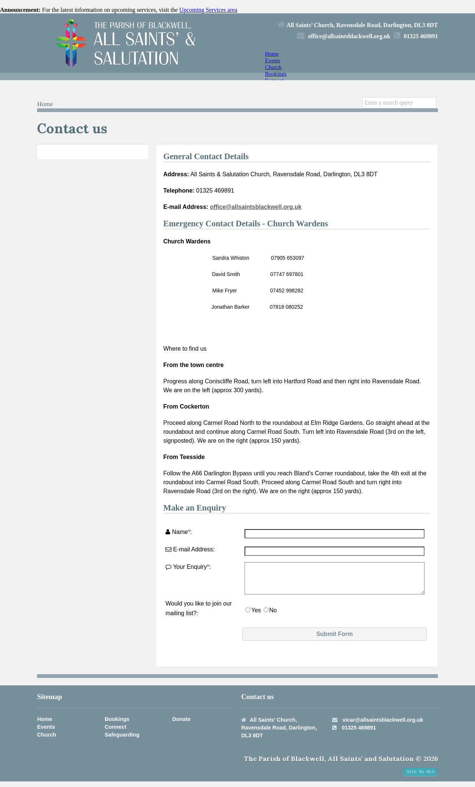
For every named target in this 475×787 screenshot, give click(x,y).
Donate (181, 725)
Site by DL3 (420, 777)
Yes (256, 616)
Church (273, 67)
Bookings (275, 73)
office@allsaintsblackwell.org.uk (256, 207)
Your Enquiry (186, 567)
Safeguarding (122, 740)
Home (272, 53)
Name (177, 532)
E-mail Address (189, 549)
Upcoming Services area (208, 10)
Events (272, 60)
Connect (116, 732)
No (273, 616)
